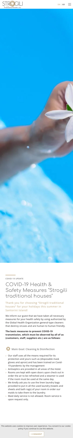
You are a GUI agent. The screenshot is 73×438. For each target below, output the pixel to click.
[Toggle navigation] (69, 4)
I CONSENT (36, 434)
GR (63, 4)
